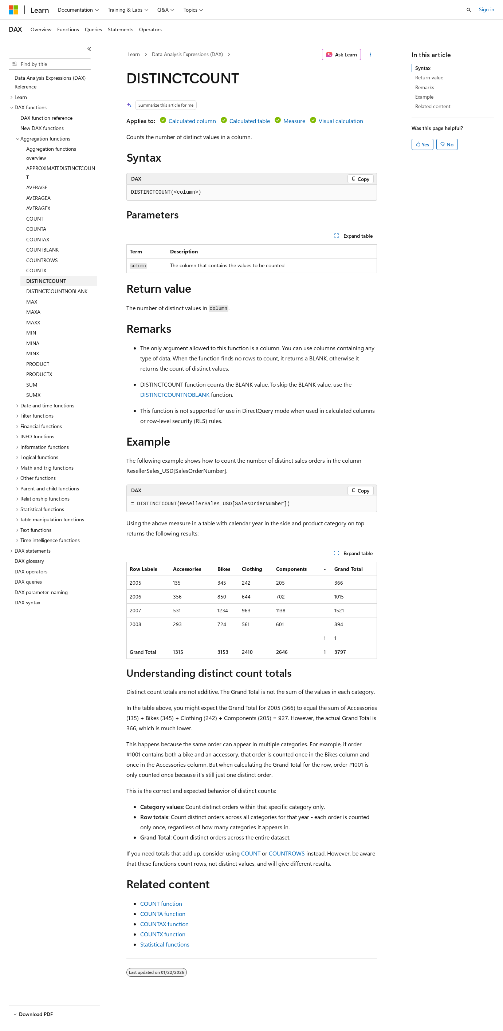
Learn (133, 54)
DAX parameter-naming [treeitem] (41, 592)
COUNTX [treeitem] (36, 270)
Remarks (424, 87)
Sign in (486, 9)
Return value (429, 77)
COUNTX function (162, 934)
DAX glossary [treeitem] (29, 560)
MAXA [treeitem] (33, 311)
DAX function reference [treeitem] (46, 117)
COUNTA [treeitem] (36, 228)
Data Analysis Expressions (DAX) (187, 54)
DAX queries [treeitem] (28, 581)
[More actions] (370, 54)
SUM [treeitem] (32, 384)
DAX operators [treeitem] (31, 571)
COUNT (250, 853)
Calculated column (192, 121)
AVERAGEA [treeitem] (38, 197)
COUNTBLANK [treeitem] (42, 249)
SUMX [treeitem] (33, 394)
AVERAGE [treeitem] (36, 187)
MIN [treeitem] (31, 332)
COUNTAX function (164, 924)
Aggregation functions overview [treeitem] (51, 153)
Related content (433, 106)
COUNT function (161, 903)
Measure (294, 121)
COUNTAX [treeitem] (37, 239)
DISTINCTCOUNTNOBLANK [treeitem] (56, 291)
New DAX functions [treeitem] (42, 128)
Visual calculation (341, 121)
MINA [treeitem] (32, 343)
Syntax (423, 67)
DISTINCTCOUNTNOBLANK (174, 394)
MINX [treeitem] (32, 353)
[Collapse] (89, 48)
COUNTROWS (287, 853)
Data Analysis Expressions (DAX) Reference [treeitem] (50, 82)
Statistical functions (164, 944)
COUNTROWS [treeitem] (42, 260)
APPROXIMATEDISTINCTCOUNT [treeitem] (60, 173)
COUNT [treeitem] (34, 218)
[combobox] (50, 64)
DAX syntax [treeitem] (27, 602)
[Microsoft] (13, 10)
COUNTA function (162, 913)
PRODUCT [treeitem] (37, 363)
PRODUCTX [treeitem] (39, 374)
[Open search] (468, 9)
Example (424, 96)
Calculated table (249, 121)
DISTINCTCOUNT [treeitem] (46, 280)
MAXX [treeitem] (33, 322)
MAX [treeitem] (31, 301)
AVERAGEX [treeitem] (38, 208)
